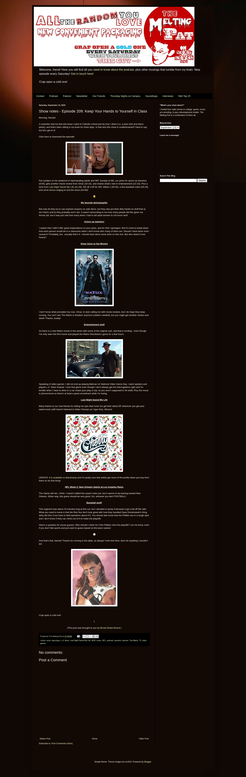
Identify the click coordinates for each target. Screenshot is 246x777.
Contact (40, 96)
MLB (93, 640)
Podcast (53, 96)
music (98, 640)
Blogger (147, 762)
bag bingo (56, 640)
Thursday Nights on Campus (125, 96)
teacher (125, 640)
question (117, 640)
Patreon (67, 96)
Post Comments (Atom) (62, 743)
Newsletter (81, 96)
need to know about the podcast (113, 69)
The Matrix (133, 640)
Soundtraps (151, 96)
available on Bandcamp (65, 477)
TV (140, 640)
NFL (104, 640)
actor (49, 640)
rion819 (128, 762)
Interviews (167, 96)
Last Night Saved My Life (61, 187)
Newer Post (45, 739)
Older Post (144, 739)
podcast (110, 640)
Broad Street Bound (110, 628)
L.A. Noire (65, 640)
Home (94, 739)
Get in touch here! (82, 73)
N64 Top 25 (184, 96)
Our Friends (99, 96)
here (46, 136)
